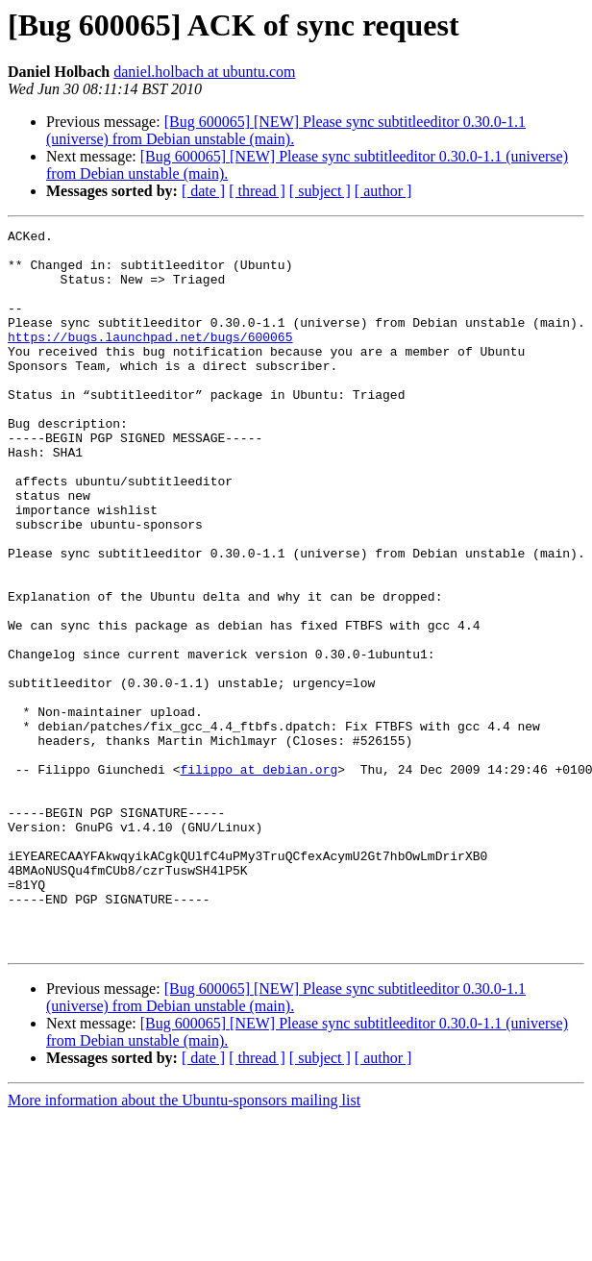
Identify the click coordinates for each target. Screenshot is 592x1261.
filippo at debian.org (258, 878)
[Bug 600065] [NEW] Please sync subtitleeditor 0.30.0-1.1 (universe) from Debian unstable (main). (286, 130)
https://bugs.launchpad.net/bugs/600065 (150, 359)
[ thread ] (257, 191)
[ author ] (383, 191)
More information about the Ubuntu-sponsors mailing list (184, 1244)
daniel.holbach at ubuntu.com (204, 71)
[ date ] (203, 191)
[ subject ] (320, 191)
